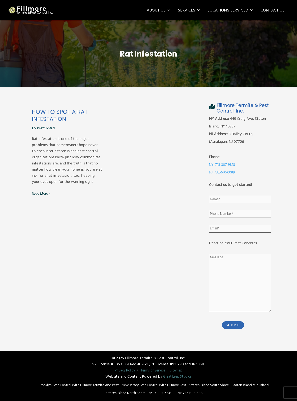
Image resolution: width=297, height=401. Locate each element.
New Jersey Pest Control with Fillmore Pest (177, 386)
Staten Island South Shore (238, 386)
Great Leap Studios (177, 377)
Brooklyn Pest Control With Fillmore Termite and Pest (92, 386)
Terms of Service (154, 371)
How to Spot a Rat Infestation (60, 115)
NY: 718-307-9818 (223, 165)
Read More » (42, 194)
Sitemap (179, 371)
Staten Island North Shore (145, 393)
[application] (165, 10)
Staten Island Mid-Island (100, 393)
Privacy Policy (122, 371)
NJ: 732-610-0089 (223, 172)
